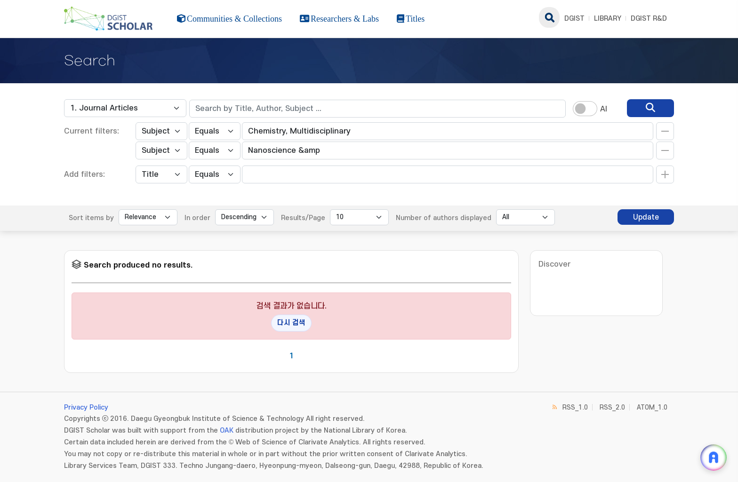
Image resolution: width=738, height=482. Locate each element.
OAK (226, 431)
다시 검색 (291, 323)
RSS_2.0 (612, 407)
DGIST (574, 19)
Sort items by (91, 218)
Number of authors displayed (443, 218)
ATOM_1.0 (652, 407)
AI (603, 109)
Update (646, 217)
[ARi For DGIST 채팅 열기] (713, 457)
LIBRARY (607, 19)
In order (197, 218)
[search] (650, 108)
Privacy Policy (86, 407)
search (549, 17)
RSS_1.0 (575, 407)
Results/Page (303, 218)
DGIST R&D (649, 19)
